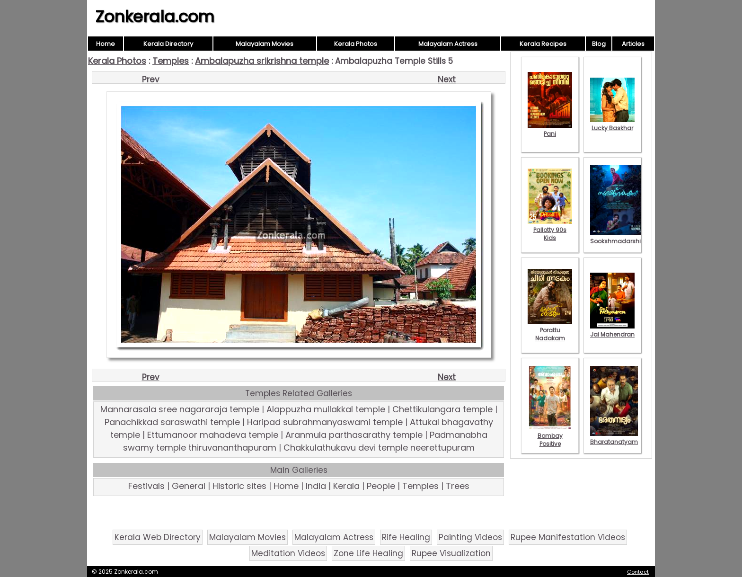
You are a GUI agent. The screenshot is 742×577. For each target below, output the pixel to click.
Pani (550, 130)
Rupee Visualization (451, 553)
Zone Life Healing (368, 553)
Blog (599, 43)
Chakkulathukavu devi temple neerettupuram (379, 447)
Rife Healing (406, 537)
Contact (638, 572)
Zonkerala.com (154, 16)
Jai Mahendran (612, 330)
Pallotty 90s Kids (550, 230)
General (188, 486)
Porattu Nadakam (550, 330)
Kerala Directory (168, 43)
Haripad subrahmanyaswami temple (325, 422)
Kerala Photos (355, 43)
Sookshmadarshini (618, 237)
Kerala (346, 486)
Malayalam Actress (447, 43)
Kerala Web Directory (158, 537)
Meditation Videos (288, 553)
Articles (633, 43)
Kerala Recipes (543, 43)
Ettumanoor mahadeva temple (212, 435)
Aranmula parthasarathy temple (354, 435)
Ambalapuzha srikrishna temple (262, 61)
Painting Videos (470, 537)
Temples (170, 61)
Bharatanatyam (614, 438)
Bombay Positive (550, 436)
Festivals (146, 486)
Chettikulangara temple (442, 409)
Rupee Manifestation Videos (568, 537)
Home (105, 43)
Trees (457, 486)
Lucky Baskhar (612, 124)
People (381, 486)
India (316, 486)
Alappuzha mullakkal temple (325, 409)
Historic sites (239, 486)
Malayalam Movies (264, 43)
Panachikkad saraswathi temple (172, 422)
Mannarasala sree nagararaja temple (179, 409)
